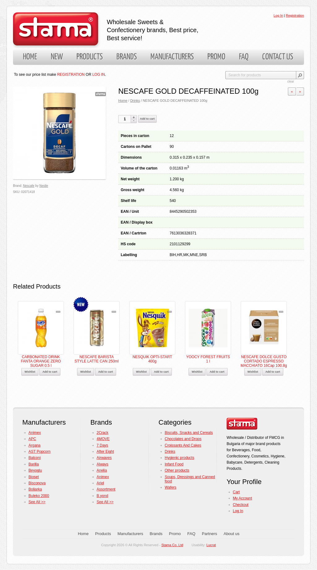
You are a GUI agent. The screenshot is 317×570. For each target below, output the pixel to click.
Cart (236, 492)
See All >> (37, 502)
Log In (278, 15)
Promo (216, 57)
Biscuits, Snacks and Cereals (189, 433)
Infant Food (174, 464)
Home (30, 57)
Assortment (106, 489)
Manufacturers (172, 57)
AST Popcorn (39, 451)
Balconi (34, 458)
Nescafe (28, 185)
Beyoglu (35, 470)
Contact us (277, 57)
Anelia (102, 470)
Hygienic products (179, 458)
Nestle (43, 185)
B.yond (102, 496)
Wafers (170, 487)
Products (89, 57)
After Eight (105, 451)
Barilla (33, 464)
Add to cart (147, 118)
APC (32, 439)
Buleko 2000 (38, 496)
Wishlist (29, 371)
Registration (295, 15)
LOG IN (98, 74)
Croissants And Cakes (183, 445)
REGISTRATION (71, 74)
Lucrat (211, 545)
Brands (126, 57)
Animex (34, 433)
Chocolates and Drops (183, 439)
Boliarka (35, 489)
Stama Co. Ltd (172, 545)
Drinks (135, 100)
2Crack (102, 433)
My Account (242, 498)
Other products (177, 470)
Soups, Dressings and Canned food (190, 479)
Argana (34, 445)
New (57, 57)
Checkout (241, 505)
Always (102, 464)
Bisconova (37, 483)
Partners (209, 533)
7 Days (102, 445)
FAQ (244, 57)
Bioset (33, 477)
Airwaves (104, 458)
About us (231, 533)
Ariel (100, 483)
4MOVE (103, 439)
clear (290, 81)
